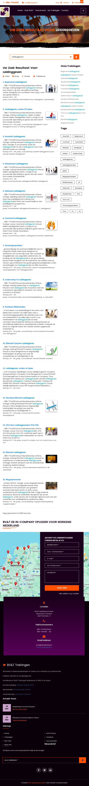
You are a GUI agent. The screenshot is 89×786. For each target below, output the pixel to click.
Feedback (78, 148)
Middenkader (68, 182)
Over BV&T (28, 10)
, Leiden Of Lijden (72, 75)
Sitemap (7, 726)
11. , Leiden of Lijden (18, 368)
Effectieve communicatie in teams (26, 718)
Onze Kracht (40, 10)
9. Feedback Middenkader (14, 307)
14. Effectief (14, 452)
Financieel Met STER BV (22, 689)
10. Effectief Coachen (18, 343)
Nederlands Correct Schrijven (24, 707)
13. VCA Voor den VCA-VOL (21, 425)
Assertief (69, 78)
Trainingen (8, 737)
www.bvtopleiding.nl (44, 647)
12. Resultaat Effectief (19, 398)
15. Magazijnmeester (12, 480)
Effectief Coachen (73, 102)
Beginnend (70, 71)
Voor (64, 211)
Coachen (66, 142)
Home (20, 10)
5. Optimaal (14, 191)
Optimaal (69, 85)
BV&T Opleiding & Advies (36, 783)
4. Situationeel (15, 164)
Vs (72, 211)
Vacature (48, 737)
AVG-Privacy (50, 733)
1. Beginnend (15, 82)
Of (79, 182)
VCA (78, 194)
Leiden (65, 153)
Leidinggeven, (68, 159)
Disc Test (7, 741)
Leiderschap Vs (72, 96)
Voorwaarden (50, 741)
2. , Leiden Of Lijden (17, 109)
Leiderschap (77, 153)
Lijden (65, 171)
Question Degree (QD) (25, 685)
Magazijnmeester (67, 123)
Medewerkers (78, 3)
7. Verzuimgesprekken (12, 245)
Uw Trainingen (54, 10)
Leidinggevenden (69, 165)
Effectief (69, 119)
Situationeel (70, 82)
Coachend (70, 89)
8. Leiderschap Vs (17, 280)
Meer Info (7, 745)
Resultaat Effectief (73, 109)
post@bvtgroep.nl (29, 3)
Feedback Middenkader (70, 99)
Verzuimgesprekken (68, 92)
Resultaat (78, 188)
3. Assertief (14, 136)
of (80, 211)
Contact (64, 10)
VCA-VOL (66, 200)
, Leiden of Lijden (72, 106)
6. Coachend (14, 218)
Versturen (62, 588)
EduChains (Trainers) (23, 694)
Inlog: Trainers (62, 3)
